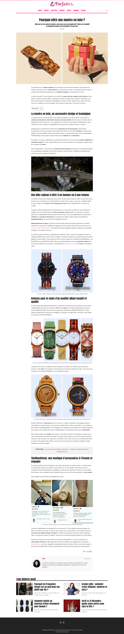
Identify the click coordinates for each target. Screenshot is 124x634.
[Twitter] (63, 622)
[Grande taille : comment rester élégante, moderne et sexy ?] (72, 589)
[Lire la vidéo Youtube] (62, 174)
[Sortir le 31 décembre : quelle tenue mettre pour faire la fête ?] (72, 605)
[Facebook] (60, 622)
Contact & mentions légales (61, 631)
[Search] (107, 10)
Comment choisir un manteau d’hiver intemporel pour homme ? (46, 603)
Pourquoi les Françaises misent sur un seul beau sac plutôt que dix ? (47, 586)
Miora (43, 559)
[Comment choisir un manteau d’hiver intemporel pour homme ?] (24, 605)
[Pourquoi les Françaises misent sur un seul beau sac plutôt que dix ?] (24, 589)
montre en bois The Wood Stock (40, 228)
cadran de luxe (70, 243)
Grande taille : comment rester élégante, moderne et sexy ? (94, 586)
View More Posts (87, 559)
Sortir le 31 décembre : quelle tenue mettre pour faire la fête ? (93, 603)
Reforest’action (35, 544)
